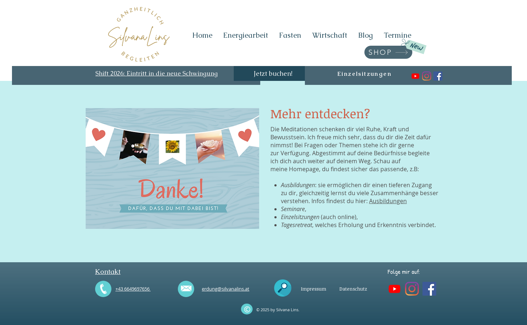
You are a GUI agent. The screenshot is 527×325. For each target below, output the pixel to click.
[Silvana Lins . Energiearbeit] (415, 76)
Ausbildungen (388, 201)
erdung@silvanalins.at (225, 288)
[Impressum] (313, 289)
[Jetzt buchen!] (273, 73)
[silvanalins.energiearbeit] (426, 76)
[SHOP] (388, 52)
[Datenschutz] (353, 289)
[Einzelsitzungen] (364, 73)
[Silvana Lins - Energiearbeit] (437, 76)
